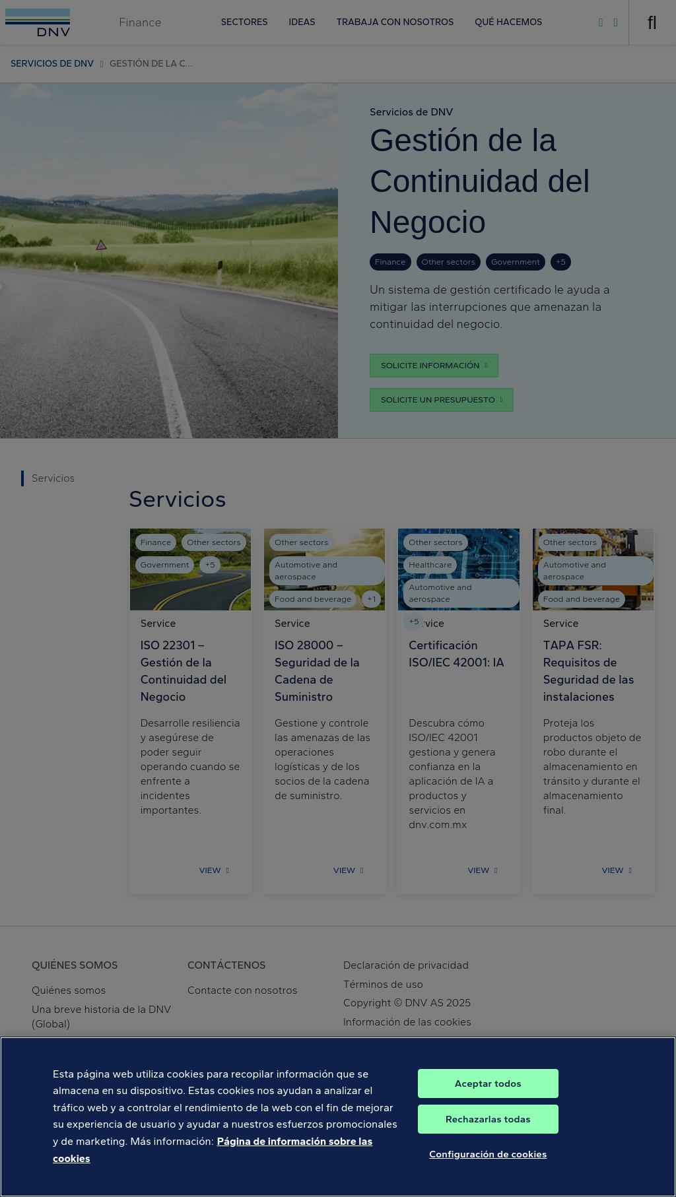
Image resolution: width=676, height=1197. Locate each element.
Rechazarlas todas (488, 1129)
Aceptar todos (488, 1093)
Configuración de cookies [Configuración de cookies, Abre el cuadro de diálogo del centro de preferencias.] (488, 1164)
